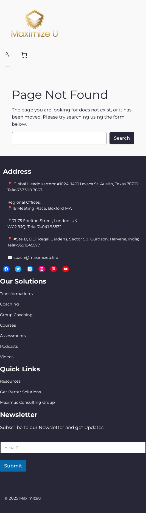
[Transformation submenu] (32, 294)
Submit (13, 466)
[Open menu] (7, 65)
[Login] (6, 54)
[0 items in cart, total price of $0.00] (24, 54)
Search (122, 138)
